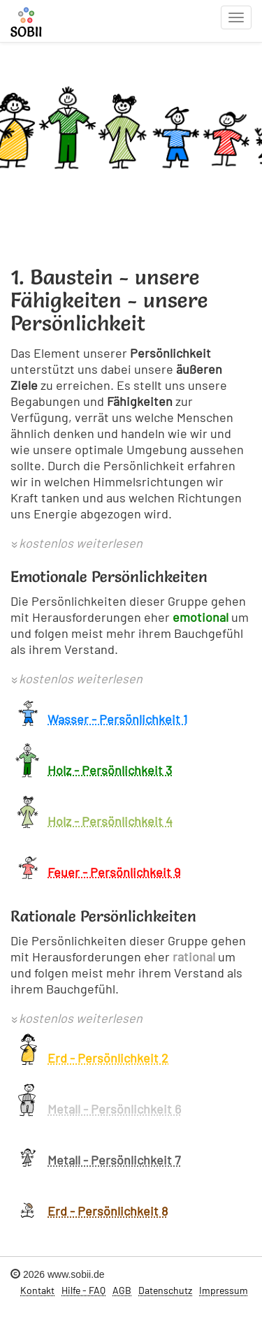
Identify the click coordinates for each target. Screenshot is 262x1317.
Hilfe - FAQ (83, 1290)
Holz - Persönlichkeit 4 (110, 821)
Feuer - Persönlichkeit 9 (114, 872)
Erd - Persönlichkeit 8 (108, 1210)
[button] (76, 544)
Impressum (223, 1290)
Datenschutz (165, 1290)
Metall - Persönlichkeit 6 (114, 1108)
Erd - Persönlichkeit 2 (108, 1057)
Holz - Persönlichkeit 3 (110, 770)
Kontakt (37, 1290)
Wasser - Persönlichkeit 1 (117, 719)
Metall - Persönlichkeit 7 (114, 1159)
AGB (121, 1290)
